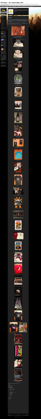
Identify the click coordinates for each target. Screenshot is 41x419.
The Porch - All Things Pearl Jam (12, 3)
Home (2, 6)
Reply (10, 390)
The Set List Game (5, 55)
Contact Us (31, 6)
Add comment (9, 398)
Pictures (12, 385)
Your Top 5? (18, 6)
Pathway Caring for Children (18, 20)
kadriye (10, 395)
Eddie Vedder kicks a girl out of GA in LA (5, 40)
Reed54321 (19, 185)
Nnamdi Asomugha (16, 47)
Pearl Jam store (20, 23)
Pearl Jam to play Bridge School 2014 (5, 33)
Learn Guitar (14, 6)
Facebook (14, 12)
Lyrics (1, 18)
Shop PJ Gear (6, 6)
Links (27, 6)
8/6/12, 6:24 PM (12, 388)
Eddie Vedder (2, 20)
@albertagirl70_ (19, 85)
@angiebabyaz (21, 97)
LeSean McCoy (16, 58)
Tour (10, 6)
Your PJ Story (23, 6)
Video (1, 17)
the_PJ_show (22, 195)
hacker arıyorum (11, 394)
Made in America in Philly (25, 19)
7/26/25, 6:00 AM (14, 392)
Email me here (19, 383)
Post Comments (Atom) (19, 417)
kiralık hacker (11, 393)
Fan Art (2, 22)
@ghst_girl (19, 136)
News (11, 385)
